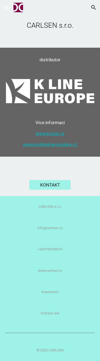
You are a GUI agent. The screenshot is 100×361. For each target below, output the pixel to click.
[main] (50, 24)
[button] (6, 7)
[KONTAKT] (50, 184)
